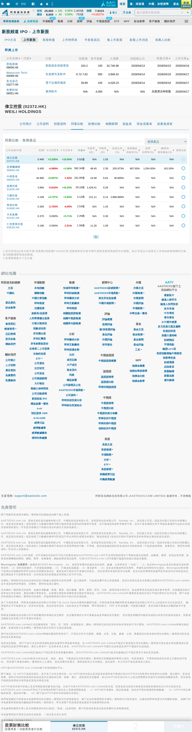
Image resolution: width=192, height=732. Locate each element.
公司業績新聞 (39, 378)
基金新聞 (138, 339)
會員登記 (10, 323)
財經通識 (169, 362)
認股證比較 (107, 381)
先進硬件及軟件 (56, 74)
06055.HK (13, 179)
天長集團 (12, 214)
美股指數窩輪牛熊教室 (169, 353)
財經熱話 (169, 339)
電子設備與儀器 (56, 82)
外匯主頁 (138, 288)
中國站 (10, 293)
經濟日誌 (39, 422)
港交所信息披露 (107, 298)
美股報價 (107, 449)
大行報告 (39, 383)
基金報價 (138, 334)
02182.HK (13, 217)
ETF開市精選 (169, 322)
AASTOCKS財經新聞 (107, 288)
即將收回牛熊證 (107, 418)
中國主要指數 (39, 298)
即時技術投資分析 (72, 400)
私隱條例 (10, 380)
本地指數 (39, 288)
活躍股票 (39, 308)
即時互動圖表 (71, 303)
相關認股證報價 (72, 313)
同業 (71, 374)
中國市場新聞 (107, 303)
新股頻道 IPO (39, 398)
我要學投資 (169, 357)
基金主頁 (138, 329)
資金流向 (72, 369)
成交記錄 (72, 359)
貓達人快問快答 (169, 304)
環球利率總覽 (39, 437)
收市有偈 (169, 308)
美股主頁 (107, 444)
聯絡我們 (10, 344)
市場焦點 (169, 344)
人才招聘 (10, 365)
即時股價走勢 (71, 349)
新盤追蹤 (169, 375)
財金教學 (10, 307)
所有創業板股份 (39, 343)
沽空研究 (39, 368)
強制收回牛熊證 (107, 428)
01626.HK (13, 189)
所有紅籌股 (39, 338)
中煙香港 (12, 176)
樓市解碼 (169, 380)
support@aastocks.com (31, 495)
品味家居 (169, 366)
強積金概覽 (138, 365)
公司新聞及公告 (72, 385)
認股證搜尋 (107, 376)
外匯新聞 (138, 298)
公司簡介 (10, 360)
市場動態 (107, 454)
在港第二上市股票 (39, 348)
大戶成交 (72, 364)
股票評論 (107, 324)
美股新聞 (107, 469)
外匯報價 (138, 293)
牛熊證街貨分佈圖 (107, 413)
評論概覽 (107, 319)
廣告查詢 (10, 370)
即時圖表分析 (71, 298)
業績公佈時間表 (39, 388)
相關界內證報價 (72, 323)
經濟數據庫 (39, 427)
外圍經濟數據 (107, 479)
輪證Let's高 (169, 348)
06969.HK (13, 170)
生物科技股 (39, 353)
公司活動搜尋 (39, 393)
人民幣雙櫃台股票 (39, 318)
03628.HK (13, 227)
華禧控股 (12, 205)
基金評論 (107, 334)
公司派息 (39, 373)
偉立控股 (12, 157)
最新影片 (169, 295)
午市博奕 (169, 313)
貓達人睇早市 (169, 299)
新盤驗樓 (169, 371)
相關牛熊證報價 (72, 318)
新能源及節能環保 (57, 65)
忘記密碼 (10, 333)
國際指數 (39, 293)
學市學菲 (169, 317)
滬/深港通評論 (107, 329)
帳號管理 (10, 328)
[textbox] (163, 12)
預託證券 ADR (39, 413)
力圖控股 (12, 195)
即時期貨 (39, 303)
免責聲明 (10, 375)
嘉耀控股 (12, 186)
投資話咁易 (169, 331)
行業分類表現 (39, 323)
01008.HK (13, 198)
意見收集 (10, 339)
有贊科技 (12, 89)
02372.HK (13, 161)
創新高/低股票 (39, 313)
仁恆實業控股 (15, 224)
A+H (39, 408)
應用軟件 (51, 91)
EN (23, 3)
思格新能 (12, 64)
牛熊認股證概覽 (107, 360)
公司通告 (39, 363)
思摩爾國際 (13, 166)
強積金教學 (138, 381)
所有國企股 (39, 333)
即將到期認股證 (107, 387)
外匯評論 (107, 339)
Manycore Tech (16, 72)
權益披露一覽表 (39, 403)
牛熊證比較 (107, 408)
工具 (138, 349)
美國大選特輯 (169, 335)
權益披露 (72, 380)
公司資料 (72, 395)
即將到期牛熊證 (107, 423)
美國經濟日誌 (107, 474)
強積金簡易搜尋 (138, 370)
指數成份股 (39, 328)
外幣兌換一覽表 (138, 313)
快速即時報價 (71, 288)
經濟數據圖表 (39, 432)
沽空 (71, 354)
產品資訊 (10, 302)
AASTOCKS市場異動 (72, 390)
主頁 (10, 288)
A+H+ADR (39, 418)
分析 (107, 459)
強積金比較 (138, 375)
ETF (39, 358)
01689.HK (13, 208)
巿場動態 (138, 308)
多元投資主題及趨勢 (169, 326)
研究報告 (107, 344)
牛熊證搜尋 (107, 403)
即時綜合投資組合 (72, 405)
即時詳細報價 (71, 293)
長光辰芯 (12, 81)
